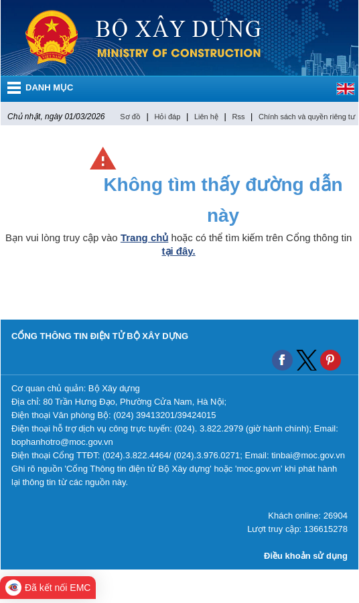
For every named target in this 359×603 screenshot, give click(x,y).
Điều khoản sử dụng (306, 556)
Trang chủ (145, 237)
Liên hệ (206, 117)
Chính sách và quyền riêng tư (307, 117)
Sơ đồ (130, 117)
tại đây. (179, 251)
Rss (238, 117)
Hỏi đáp (167, 117)
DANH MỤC (49, 87)
